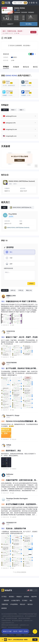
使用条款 (26, 596)
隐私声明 (34, 596)
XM (15, 632)
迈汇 (3, 632)
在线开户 (10, 24)
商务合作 (22, 604)
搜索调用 (6, 600)
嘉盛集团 (18, 635)
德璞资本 (9, 632)
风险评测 (33, 32)
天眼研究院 (4, 604)
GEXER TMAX (27, 635)
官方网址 (29, 24)
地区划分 (30, 604)
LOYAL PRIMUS (23, 632)
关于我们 (4, 596)
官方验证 (24, 600)
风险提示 (19, 596)
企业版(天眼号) (15, 600)
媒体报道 (4, 608)
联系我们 (11, 596)
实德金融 (4, 635)
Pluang (11, 635)
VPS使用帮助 (14, 604)
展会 (31, 600)
